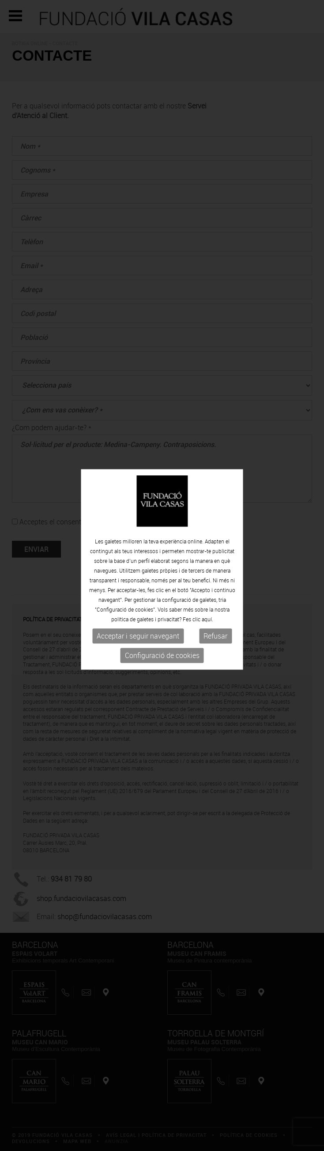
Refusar (215, 634)
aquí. (207, 617)
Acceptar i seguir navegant (138, 634)
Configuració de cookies (162, 653)
